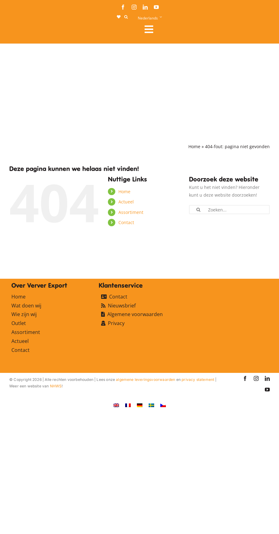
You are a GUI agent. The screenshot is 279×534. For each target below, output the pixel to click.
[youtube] (156, 7)
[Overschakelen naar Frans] (128, 405)
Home (194, 146)
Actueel (126, 202)
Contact (126, 222)
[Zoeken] (198, 209)
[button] (125, 17)
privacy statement (198, 379)
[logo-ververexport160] (21, 31)
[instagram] (134, 7)
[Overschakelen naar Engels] (116, 405)
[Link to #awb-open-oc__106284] (205, 29)
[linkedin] (145, 7)
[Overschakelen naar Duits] (140, 405)
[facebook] (123, 7)
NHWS (56, 386)
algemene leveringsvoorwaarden (145, 379)
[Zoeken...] (229, 209)
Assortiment (130, 212)
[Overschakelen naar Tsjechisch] (163, 405)
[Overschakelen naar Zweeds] (151, 405)
